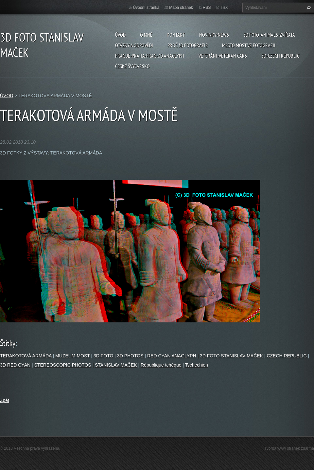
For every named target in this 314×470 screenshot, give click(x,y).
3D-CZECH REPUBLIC (280, 55)
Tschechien (196, 365)
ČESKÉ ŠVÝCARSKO (132, 66)
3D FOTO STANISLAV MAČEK (231, 355)
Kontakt (176, 34)
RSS (207, 7)
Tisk (224, 7)
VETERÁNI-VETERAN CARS (223, 55)
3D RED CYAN (15, 365)
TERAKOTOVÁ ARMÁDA (26, 355)
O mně (146, 34)
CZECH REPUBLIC (286, 355)
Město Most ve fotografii (248, 45)
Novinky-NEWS (214, 34)
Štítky (7, 343)
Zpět (4, 400)
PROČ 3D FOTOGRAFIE (187, 45)
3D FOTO (103, 355)
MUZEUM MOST (72, 355)
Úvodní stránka (146, 7)
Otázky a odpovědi (134, 45)
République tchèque (161, 365)
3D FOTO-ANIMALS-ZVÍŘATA (269, 34)
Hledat (308, 7)
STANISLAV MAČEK (116, 365)
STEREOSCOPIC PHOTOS (62, 365)
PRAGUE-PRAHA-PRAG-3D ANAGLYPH (149, 55)
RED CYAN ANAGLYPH (171, 355)
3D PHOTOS (130, 355)
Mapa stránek (181, 7)
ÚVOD (120, 34)
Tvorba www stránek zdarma (289, 448)
